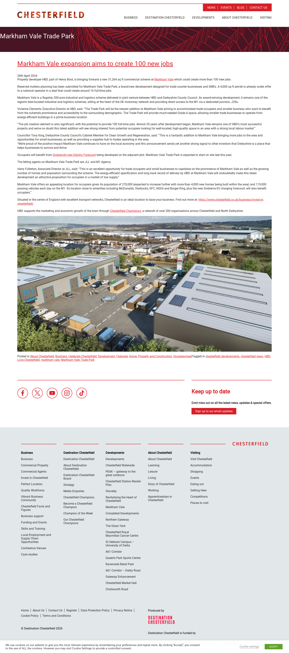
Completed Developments (122, 512)
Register (71, 609)
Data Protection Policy (95, 609)
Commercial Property (34, 464)
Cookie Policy (30, 614)
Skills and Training (33, 527)
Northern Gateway (117, 518)
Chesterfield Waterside (120, 464)
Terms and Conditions (56, 614)
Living (152, 476)
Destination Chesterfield (50, 15)
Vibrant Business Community (32, 497)
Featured (122, 355)
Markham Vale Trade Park (78, 358)
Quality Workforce (32, 489)
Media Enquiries (73, 490)
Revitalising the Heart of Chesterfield (121, 497)
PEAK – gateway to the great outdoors (120, 472)
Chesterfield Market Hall (121, 582)
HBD (267, 355)
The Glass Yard (115, 525)
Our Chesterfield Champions (73, 520)
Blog (240, 7)
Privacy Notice (123, 609)
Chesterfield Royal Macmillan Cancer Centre (122, 532)
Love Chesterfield (28, 358)
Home (133, 355)
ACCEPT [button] (273, 646)
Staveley (111, 490)
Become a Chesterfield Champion (77, 504)
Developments (203, 17)
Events (226, 7)
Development (106, 355)
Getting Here (198, 489)
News (211, 7)
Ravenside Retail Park (120, 563)
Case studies (29, 553)
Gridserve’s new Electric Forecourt (74, 153)
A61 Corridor (114, 550)
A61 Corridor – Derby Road (123, 569)
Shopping (196, 470)
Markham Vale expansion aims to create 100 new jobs (95, 62)
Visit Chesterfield (201, 458)
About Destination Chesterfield (75, 465)
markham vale (50, 358)
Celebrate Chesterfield (82, 355)
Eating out (197, 483)
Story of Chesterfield (161, 483)
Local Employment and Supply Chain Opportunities (36, 537)
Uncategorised (182, 355)
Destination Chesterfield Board (78, 475)
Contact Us (258, 7)
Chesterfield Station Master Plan (123, 481)
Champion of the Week (78, 512)
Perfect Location (31, 483)
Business (131, 17)
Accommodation (201, 464)
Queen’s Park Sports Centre (123, 557)
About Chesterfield (237, 17)
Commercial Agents (33, 470)
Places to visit (199, 502)
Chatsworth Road (117, 588)
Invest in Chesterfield (34, 476)
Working (153, 489)
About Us (38, 609)
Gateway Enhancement (121, 575)
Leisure (152, 470)
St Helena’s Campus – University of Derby (120, 542)
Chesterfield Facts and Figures (35, 507)
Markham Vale (163, 78)
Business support (32, 515)
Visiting (266, 17)
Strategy (68, 483)
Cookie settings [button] (249, 646)
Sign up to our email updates (214, 410)
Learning (153, 464)
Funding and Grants (34, 521)
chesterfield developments (222, 355)
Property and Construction (155, 355)
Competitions (199, 495)
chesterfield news (252, 355)
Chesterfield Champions (125, 209)
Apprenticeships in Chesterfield (160, 497)
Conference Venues (33, 547)
